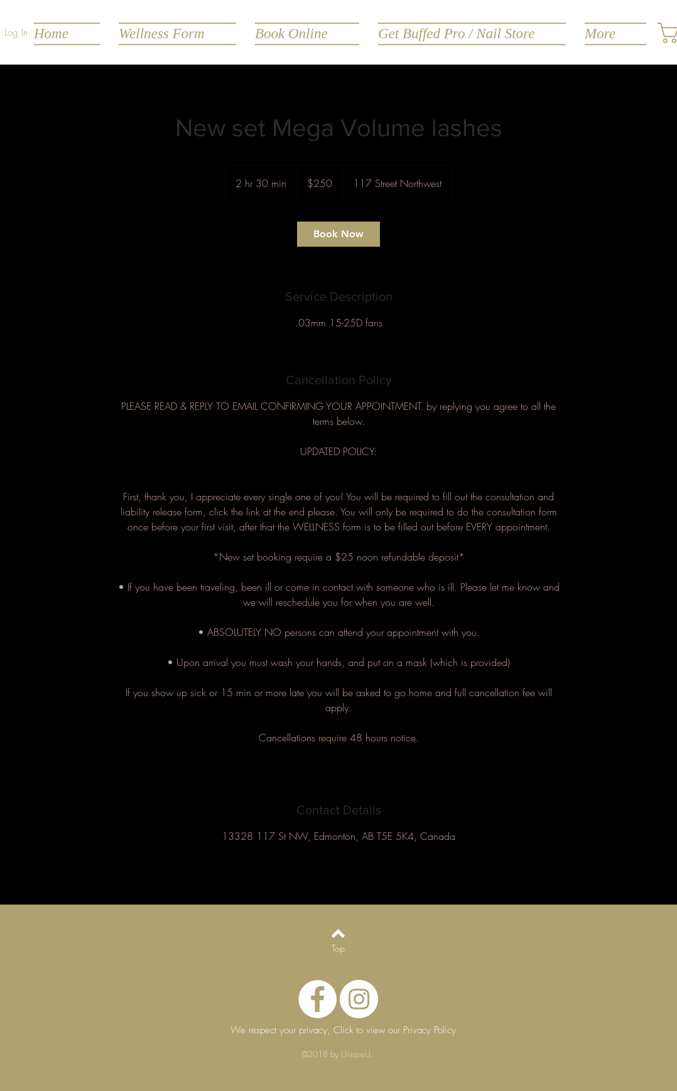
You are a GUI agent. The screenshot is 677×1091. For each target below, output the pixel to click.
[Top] (338, 948)
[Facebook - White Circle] (317, 999)
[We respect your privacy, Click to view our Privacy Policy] (342, 1030)
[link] (338, 234)
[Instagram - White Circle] (359, 999)
